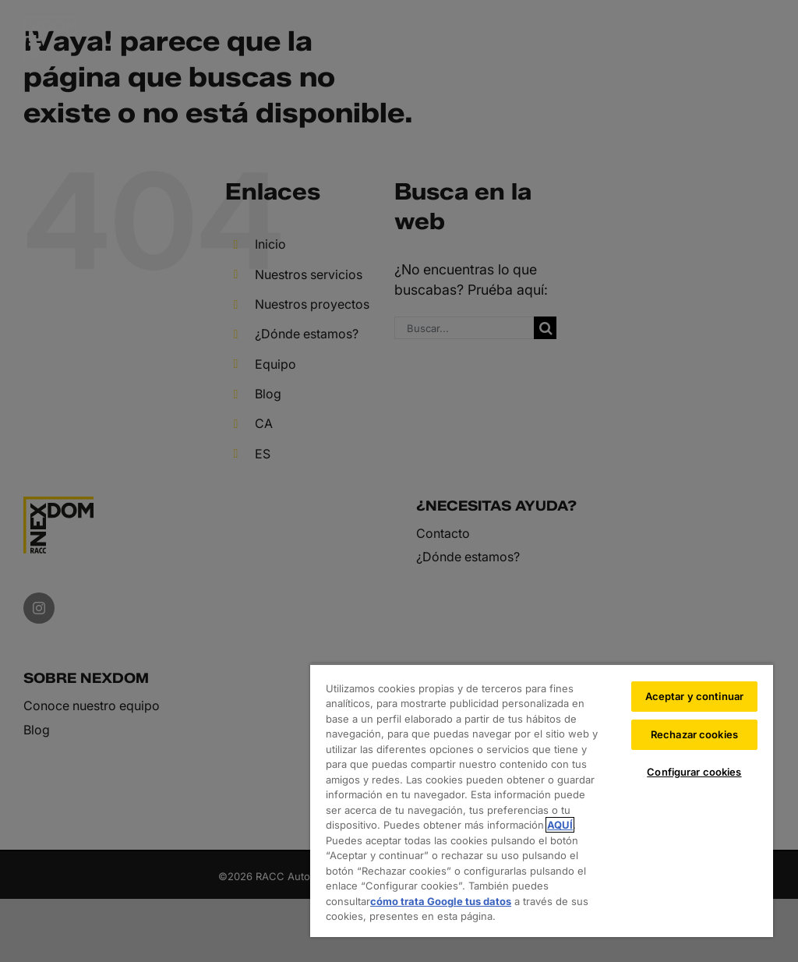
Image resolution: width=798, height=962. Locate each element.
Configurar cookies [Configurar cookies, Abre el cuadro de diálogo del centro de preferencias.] (694, 772)
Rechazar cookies (694, 734)
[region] (541, 800)
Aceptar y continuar (694, 696)
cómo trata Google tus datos (440, 901)
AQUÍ (560, 825)
